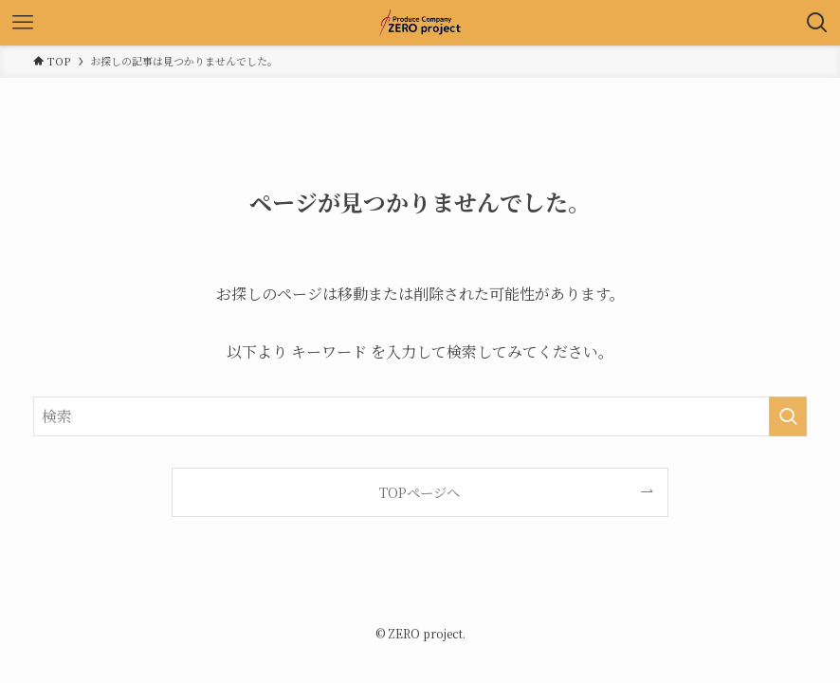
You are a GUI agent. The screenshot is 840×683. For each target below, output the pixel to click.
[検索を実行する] (788, 416)
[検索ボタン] (817, 23)
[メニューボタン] (23, 23)
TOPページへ (419, 492)
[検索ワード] (419, 416)
